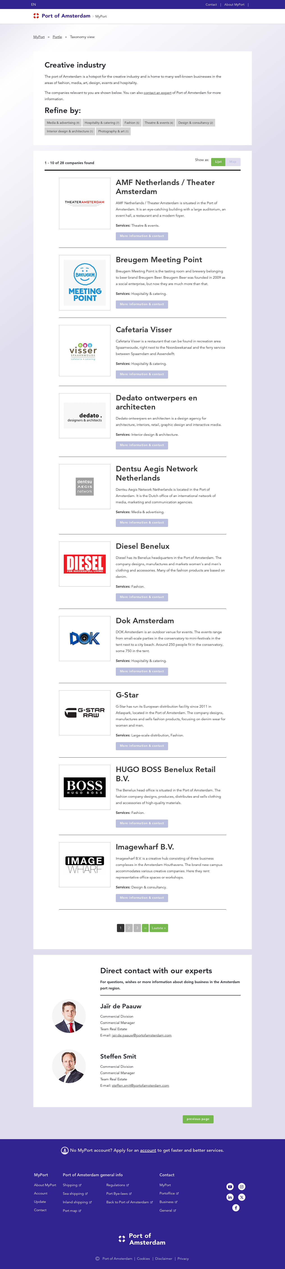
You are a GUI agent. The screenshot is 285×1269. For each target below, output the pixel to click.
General (166, 1210)
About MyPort (234, 4)
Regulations (115, 1185)
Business (166, 1202)
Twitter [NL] (241, 1197)
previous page (198, 1119)
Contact (211, 4)
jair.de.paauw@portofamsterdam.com (142, 1035)
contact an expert (157, 92)
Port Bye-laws (117, 1193)
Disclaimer (163, 1258)
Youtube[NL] (230, 1186)
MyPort (101, 16)
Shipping (70, 1185)
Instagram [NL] (241, 1186)
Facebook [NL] (235, 1207)
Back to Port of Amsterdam (127, 1202)
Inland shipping (75, 1202)
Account (40, 1193)
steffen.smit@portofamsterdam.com (140, 1085)
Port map (70, 1210)
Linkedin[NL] (230, 1197)
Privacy (183, 1258)
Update (40, 1201)
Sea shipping (73, 1193)
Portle (57, 37)
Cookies (143, 1258)
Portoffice (167, 1193)
